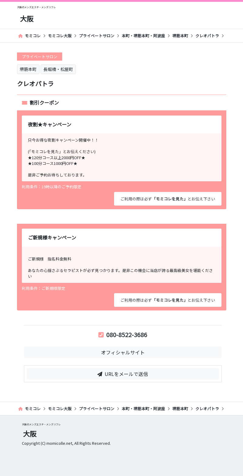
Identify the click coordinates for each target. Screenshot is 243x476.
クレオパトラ (207, 36)
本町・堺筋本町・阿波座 (143, 36)
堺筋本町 (180, 36)
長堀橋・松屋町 (58, 69)
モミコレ (29, 36)
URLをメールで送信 (122, 373)
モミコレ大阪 (60, 36)
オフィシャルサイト (123, 352)
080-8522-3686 (122, 334)
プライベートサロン (96, 36)
